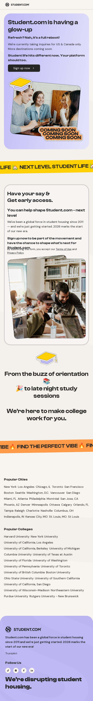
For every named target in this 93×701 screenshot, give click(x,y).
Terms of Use (63, 249)
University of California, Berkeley (26, 548)
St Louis (73, 517)
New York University (44, 537)
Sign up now (24, 68)
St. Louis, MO (58, 517)
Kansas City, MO (36, 517)
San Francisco (74, 487)
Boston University (58, 572)
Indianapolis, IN (14, 517)
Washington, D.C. (37, 493)
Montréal (53, 499)
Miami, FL (10, 499)
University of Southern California (57, 578)
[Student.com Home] (17, 5)
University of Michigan (64, 548)
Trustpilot (11, 653)
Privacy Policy (15, 253)
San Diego (73, 493)
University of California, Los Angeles (28, 542)
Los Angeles (26, 487)
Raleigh (20, 511)
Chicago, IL (43, 487)
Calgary (66, 505)
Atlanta (23, 499)
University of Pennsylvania (22, 566)
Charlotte (32, 511)
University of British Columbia (24, 572)
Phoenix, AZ (12, 505)
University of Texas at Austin (52, 554)
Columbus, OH (63, 511)
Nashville (47, 511)
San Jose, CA (69, 499)
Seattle (20, 493)
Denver (25, 505)
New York (10, 487)
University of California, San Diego (27, 584)
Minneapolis (40, 505)
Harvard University (16, 537)
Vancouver (57, 493)
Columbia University (18, 554)
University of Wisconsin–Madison (26, 590)
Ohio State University (19, 578)
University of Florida (17, 560)
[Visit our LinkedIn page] (31, 670)
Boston (9, 493)
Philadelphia (37, 499)
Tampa (8, 511)
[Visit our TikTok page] (8, 670)
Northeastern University (67, 590)
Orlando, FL (81, 505)
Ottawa (54, 505)
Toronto (57, 487)
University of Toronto (55, 566)
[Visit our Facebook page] (23, 670)
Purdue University (16, 596)
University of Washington (50, 560)
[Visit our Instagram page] (16, 670)
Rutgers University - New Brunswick (54, 596)
